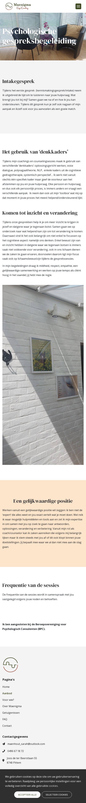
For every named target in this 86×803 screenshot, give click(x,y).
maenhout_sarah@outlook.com (23, 744)
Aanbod (7, 693)
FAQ (4, 719)
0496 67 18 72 (13, 751)
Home (6, 687)
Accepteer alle (27, 794)
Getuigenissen (11, 712)
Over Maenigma (12, 706)
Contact (7, 725)
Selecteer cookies (57, 794)
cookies (53, 786)
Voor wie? (8, 700)
